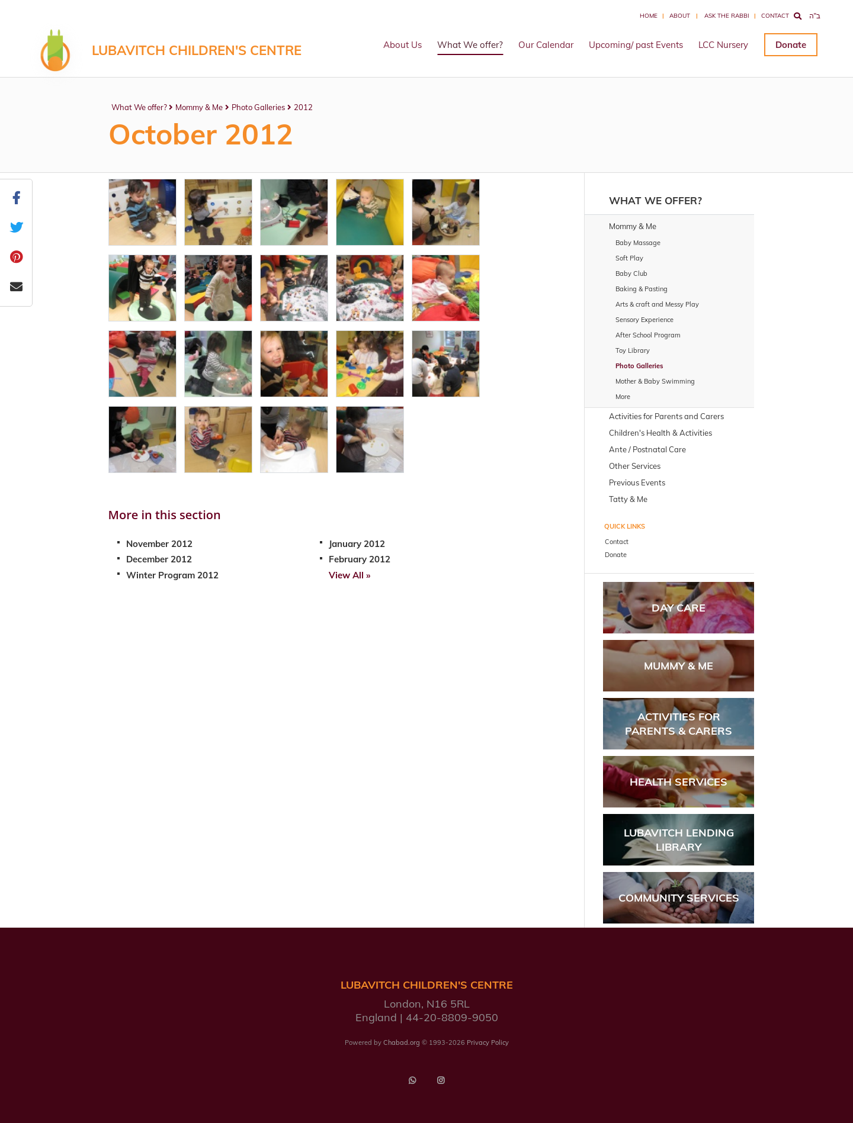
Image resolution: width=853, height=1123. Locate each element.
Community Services (678, 898)
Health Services (678, 782)
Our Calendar (545, 44)
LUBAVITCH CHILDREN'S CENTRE (197, 50)
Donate (790, 44)
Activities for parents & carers (678, 723)
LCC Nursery (723, 44)
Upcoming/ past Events (636, 44)
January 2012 (357, 543)
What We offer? (470, 44)
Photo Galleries (258, 107)
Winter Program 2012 (172, 575)
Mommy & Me (199, 107)
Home (649, 16)
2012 (303, 107)
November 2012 (159, 543)
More (622, 396)
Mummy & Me (678, 665)
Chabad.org (401, 1042)
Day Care (679, 607)
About (679, 16)
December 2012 (159, 559)
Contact (775, 16)
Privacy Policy (488, 1042)
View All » (349, 575)
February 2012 (359, 559)
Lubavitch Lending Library (679, 839)
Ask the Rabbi (726, 16)
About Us (402, 44)
